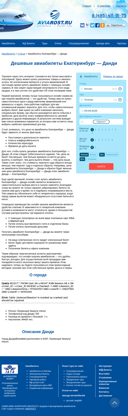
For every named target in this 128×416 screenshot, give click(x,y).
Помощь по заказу (113, 76)
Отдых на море (73, 374)
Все (102, 154)
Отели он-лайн (70, 390)
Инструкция (105, 366)
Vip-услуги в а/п (36, 382)
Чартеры (121, 43)
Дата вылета (85, 105)
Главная (86, 5)
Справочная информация (41, 388)
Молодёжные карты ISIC (40, 385)
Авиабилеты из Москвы (40, 371)
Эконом (84, 154)
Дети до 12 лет (83, 140)
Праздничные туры (75, 379)
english (78, 400)
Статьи (21, 53)
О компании (103, 5)
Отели (58, 43)
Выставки (104, 373)
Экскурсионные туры (76, 382)
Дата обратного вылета (90, 116)
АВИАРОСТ (30, 408)
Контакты (121, 5)
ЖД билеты (28, 43)
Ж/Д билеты (105, 369)
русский (69, 400)
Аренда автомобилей (73, 395)
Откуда (82, 83)
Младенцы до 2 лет (84, 147)
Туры (44, 43)
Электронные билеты (39, 374)
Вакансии (104, 388)
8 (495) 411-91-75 (109, 15)
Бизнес (93, 154)
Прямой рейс (112, 154)
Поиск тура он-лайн (72, 366)
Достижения (105, 395)
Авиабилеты (8, 43)
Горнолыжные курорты (76, 376)
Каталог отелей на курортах (79, 385)
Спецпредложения (79, 43)
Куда (81, 94)
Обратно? (101, 122)
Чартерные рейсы (37, 379)
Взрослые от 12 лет (84, 129)
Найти (101, 166)
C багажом (91, 159)
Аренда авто (103, 43)
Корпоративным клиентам (108, 382)
